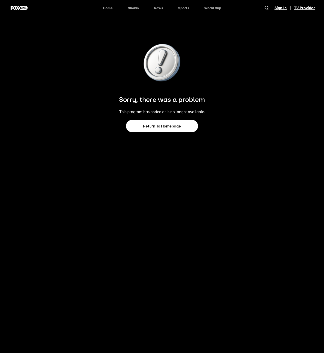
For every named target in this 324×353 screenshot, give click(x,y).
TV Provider (304, 8)
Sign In (280, 8)
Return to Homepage (162, 126)
